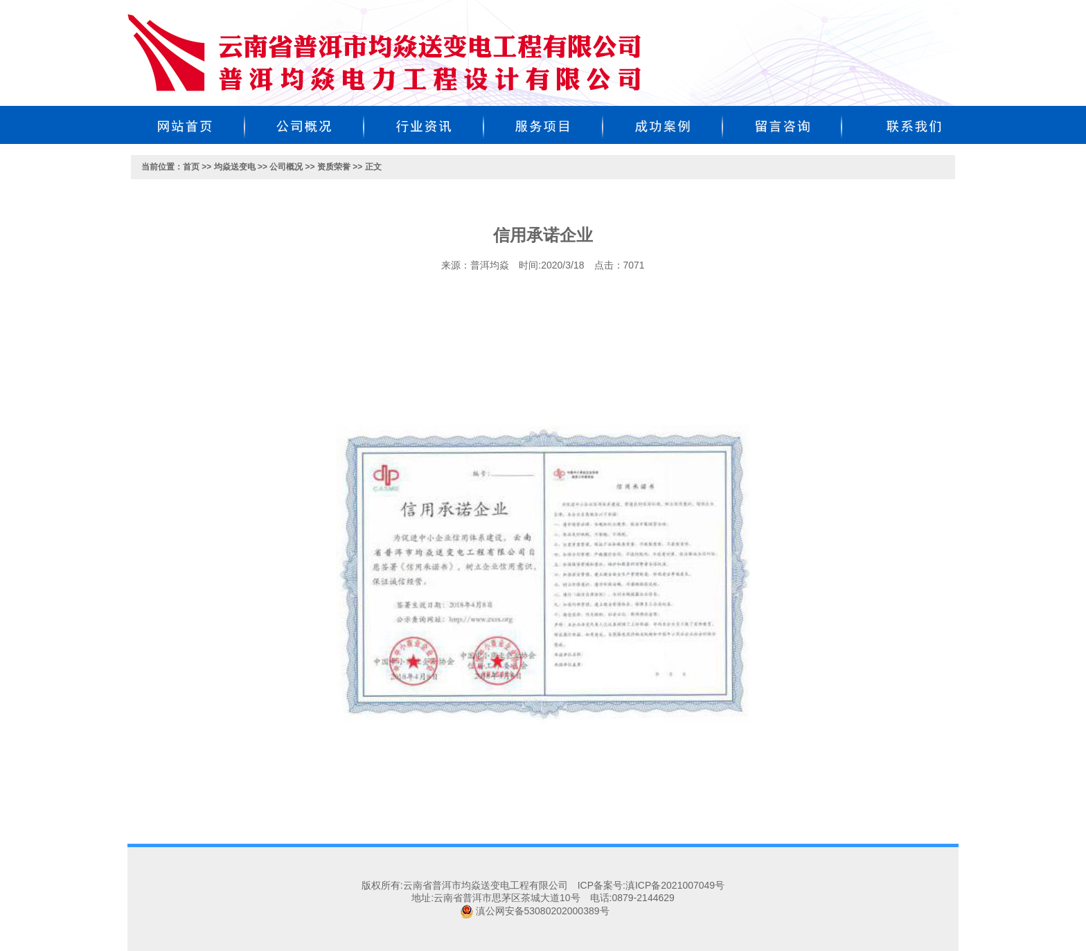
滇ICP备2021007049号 (674, 885)
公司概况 (286, 167)
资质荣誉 (333, 167)
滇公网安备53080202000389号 (542, 910)
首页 (191, 167)
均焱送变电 (235, 167)
